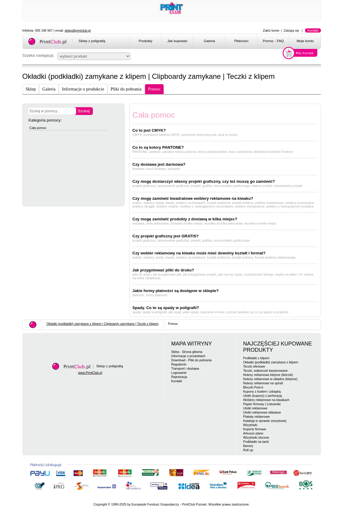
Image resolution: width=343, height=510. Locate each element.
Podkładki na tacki (256, 441)
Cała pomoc (38, 128)
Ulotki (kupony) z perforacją (262, 395)
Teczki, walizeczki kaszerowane (265, 370)
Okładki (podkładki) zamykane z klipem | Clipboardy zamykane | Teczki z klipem (103, 323)
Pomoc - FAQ (273, 41)
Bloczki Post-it (253, 387)
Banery (248, 446)
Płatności (241, 41)
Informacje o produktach (188, 356)
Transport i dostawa (185, 368)
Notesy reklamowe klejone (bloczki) (268, 375)
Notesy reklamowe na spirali (263, 383)
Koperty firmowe (254, 429)
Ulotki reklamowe (255, 408)
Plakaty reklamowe (256, 416)
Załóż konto (271, 30)
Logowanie (179, 372)
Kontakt (312, 30)
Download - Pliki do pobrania (191, 360)
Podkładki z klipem (256, 358)
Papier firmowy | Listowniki (262, 404)
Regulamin (179, 364)
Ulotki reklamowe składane (262, 412)
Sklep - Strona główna (186, 352)
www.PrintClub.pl (90, 372)
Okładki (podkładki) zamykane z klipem (270, 362)
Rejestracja (179, 377)
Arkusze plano (253, 433)
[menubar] (226, 41)
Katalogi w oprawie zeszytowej (265, 421)
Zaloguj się (291, 30)
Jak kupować (177, 41)
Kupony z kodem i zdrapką (262, 391)
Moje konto (305, 41)
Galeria (209, 41)
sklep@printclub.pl (78, 30)
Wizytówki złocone (256, 437)
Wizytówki (250, 425)
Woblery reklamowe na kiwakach (266, 400)
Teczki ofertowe (254, 366)
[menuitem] (145, 41)
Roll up (248, 450)
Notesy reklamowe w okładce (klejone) (270, 379)
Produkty (145, 41)
